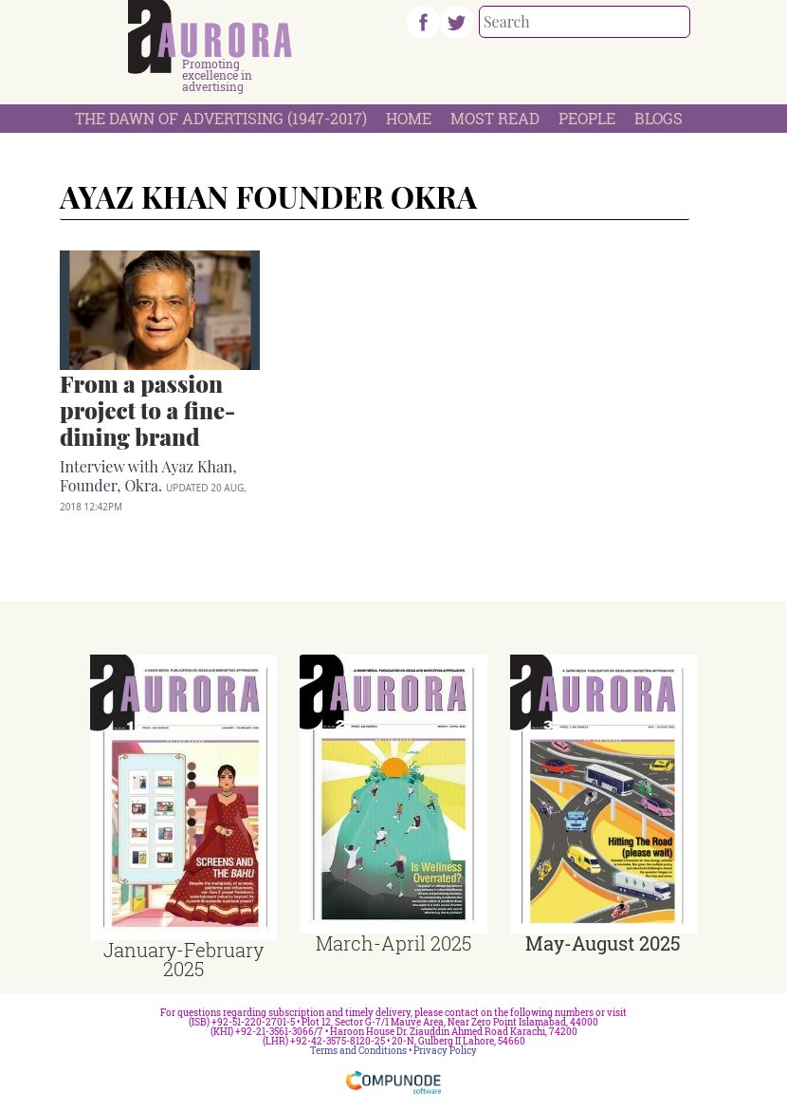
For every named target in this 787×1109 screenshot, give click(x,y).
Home (408, 118)
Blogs (658, 118)
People (586, 118)
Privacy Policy (445, 1050)
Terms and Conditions (358, 1050)
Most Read (495, 118)
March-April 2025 (393, 943)
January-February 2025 (183, 959)
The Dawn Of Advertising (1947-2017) (221, 118)
